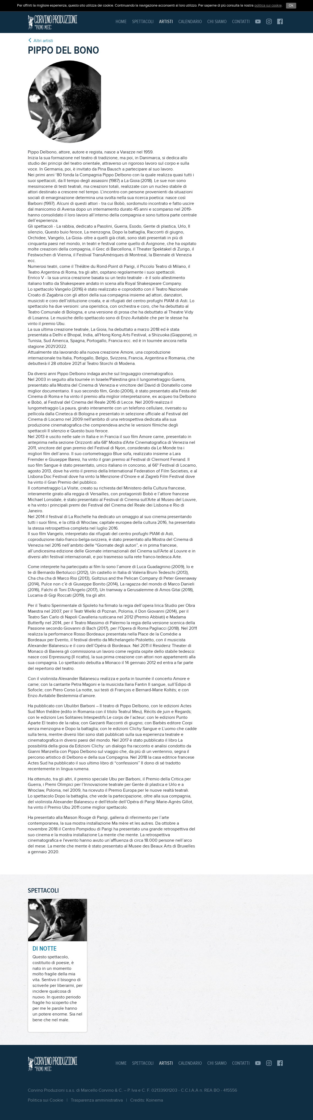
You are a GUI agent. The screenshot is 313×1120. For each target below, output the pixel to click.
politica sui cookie (268, 5)
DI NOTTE (44, 949)
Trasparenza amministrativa (97, 1100)
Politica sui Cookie (45, 1100)
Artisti (166, 21)
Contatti (241, 21)
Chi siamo (217, 21)
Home (121, 21)
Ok (291, 5)
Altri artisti (40, 40)
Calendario (190, 21)
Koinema (154, 1100)
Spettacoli (143, 21)
